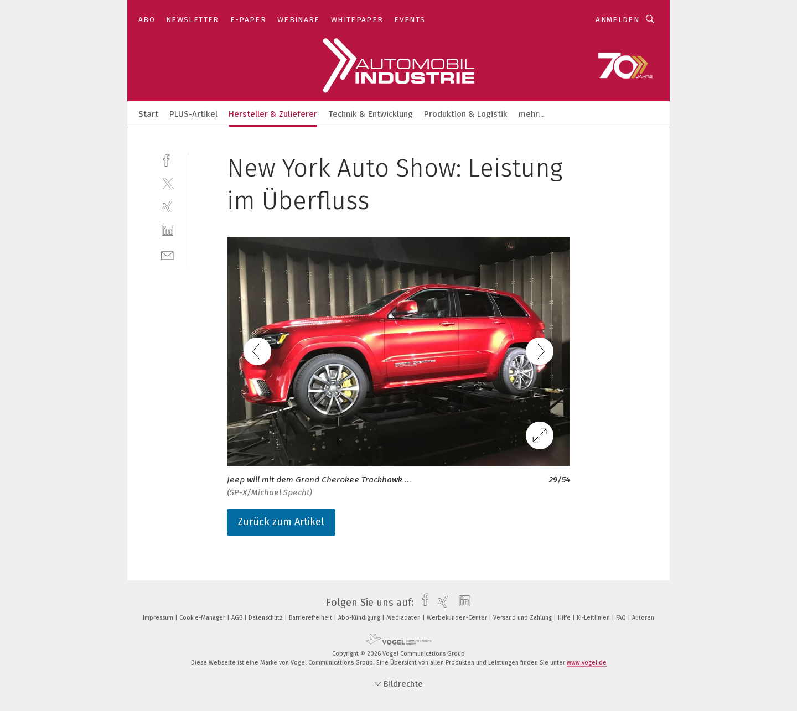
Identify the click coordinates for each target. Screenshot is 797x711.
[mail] (167, 254)
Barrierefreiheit (311, 617)
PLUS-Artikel (193, 114)
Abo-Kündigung (360, 617)
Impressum (159, 617)
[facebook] (167, 159)
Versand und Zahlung (523, 617)
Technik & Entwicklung (370, 114)
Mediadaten (404, 617)
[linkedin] (167, 230)
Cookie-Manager (203, 617)
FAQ (622, 617)
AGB (237, 617)
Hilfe (565, 617)
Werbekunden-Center (458, 617)
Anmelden (617, 19)
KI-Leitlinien (594, 617)
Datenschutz (266, 617)
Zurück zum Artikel (281, 522)
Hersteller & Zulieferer (273, 114)
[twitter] (167, 183)
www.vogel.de (587, 662)
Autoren (643, 617)
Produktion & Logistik (466, 114)
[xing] (167, 207)
